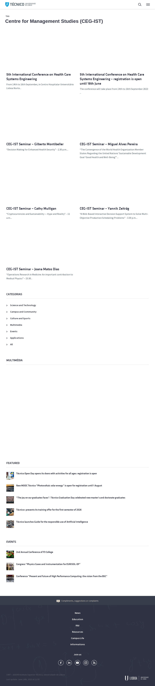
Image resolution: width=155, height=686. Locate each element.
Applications (17, 337)
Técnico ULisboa (20, 4)
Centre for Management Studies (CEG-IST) (54, 21)
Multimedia (16, 324)
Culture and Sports (20, 318)
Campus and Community (23, 311)
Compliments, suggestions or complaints (77, 600)
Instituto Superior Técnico (31, 674)
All (11, 344)
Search (140, 5)
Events (13, 331)
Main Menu (148, 5)
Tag (7, 16)
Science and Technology (23, 305)
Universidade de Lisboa (54, 674)
